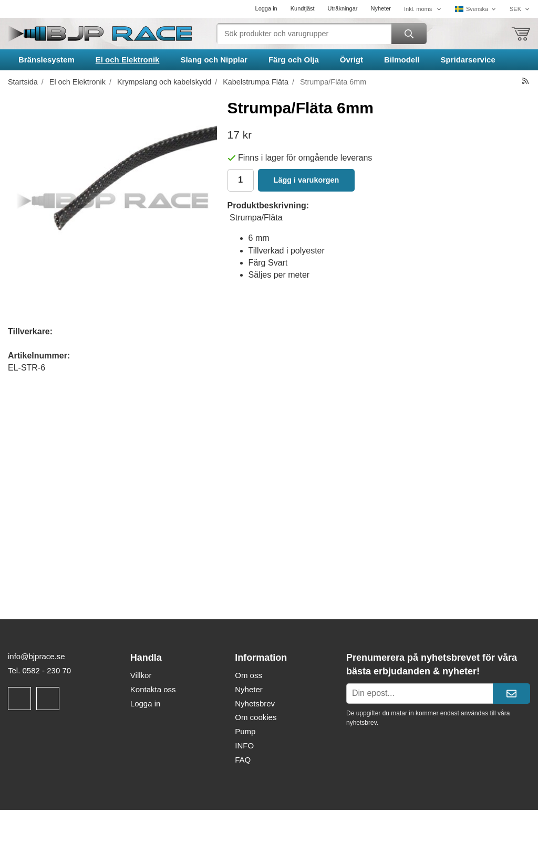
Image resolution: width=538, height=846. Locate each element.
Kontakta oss (153, 689)
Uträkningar (343, 8)
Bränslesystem (46, 59)
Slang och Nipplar (213, 59)
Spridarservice (468, 59)
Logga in (266, 8)
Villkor (141, 675)
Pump (245, 731)
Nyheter (380, 8)
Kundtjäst (303, 8)
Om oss (248, 675)
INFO (244, 745)
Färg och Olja (293, 59)
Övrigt (351, 59)
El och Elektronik (128, 59)
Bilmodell (402, 59)
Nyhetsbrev (255, 703)
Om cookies (255, 717)
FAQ (243, 759)
